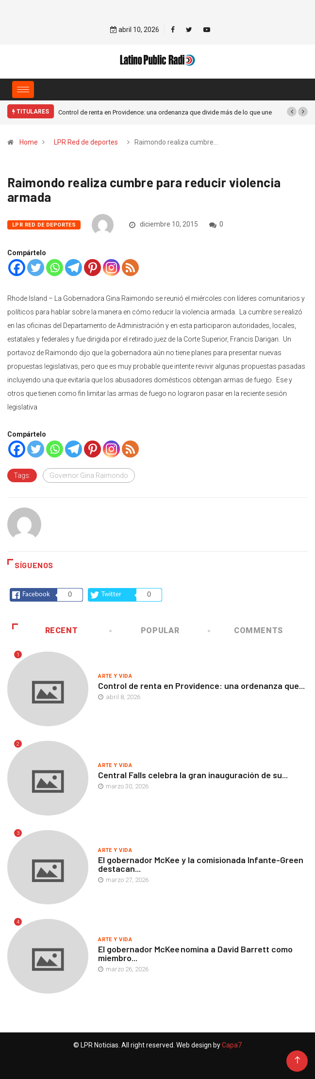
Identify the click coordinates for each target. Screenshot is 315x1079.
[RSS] (130, 267)
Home (28, 142)
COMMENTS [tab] (246, 630)
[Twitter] (35, 267)
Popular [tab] (145, 630)
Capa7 (231, 1045)
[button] (292, 111)
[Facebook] (16, 267)
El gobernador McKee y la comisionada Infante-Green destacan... (200, 864)
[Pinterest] (92, 267)
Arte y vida (115, 676)
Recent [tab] (45, 630)
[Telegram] (73, 267)
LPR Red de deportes (86, 142)
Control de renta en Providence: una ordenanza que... (201, 685)
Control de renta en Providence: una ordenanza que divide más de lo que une (165, 112)
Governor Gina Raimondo (89, 475)
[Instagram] (111, 267)
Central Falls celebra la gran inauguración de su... (193, 774)
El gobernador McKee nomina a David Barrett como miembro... (195, 953)
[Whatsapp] (54, 267)
